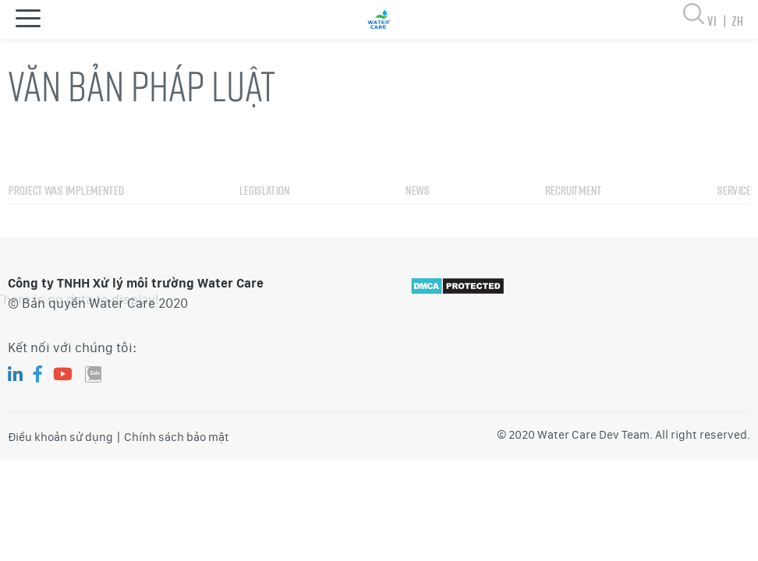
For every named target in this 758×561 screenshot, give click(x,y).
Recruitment (572, 211)
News (417, 211)
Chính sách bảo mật (176, 437)
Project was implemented (65, 211)
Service (733, 211)
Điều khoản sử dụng (60, 437)
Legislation (264, 211)
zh (736, 20)
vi (719, 20)
